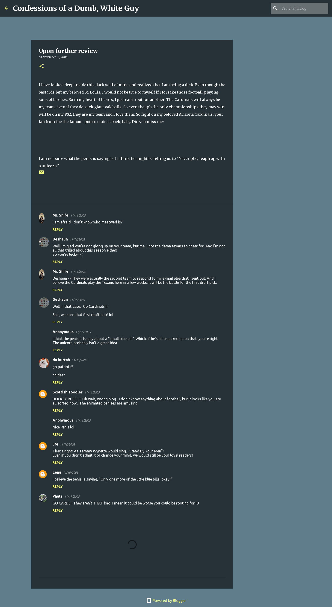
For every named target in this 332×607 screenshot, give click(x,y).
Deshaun (60, 239)
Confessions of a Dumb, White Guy (76, 8)
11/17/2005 (72, 496)
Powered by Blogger (166, 600)
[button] (41, 66)
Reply (58, 229)
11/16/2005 (78, 215)
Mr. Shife (60, 215)
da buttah (61, 360)
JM (55, 444)
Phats (57, 496)
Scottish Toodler (68, 392)
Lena (57, 472)
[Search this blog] (304, 8)
